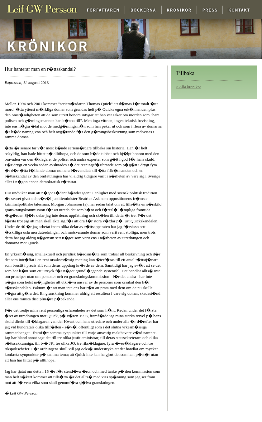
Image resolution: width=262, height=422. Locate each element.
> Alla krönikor (188, 87)
